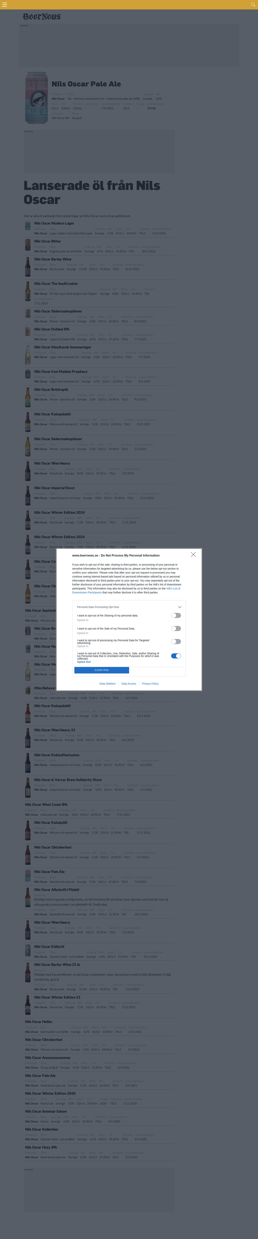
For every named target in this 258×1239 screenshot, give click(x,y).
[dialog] (129, 619)
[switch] (176, 615)
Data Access (128, 683)
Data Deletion (108, 683)
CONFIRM (102, 670)
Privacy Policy (150, 683)
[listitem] (129, 607)
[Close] (194, 555)
